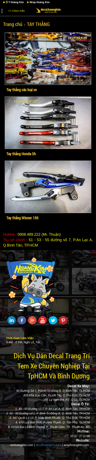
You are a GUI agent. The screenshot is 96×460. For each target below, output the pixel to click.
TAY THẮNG (38, 24)
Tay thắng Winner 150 (22, 217)
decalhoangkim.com (48, 445)
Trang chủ (12, 24)
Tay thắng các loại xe (21, 89)
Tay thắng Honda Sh (21, 153)
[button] (2, 10)
